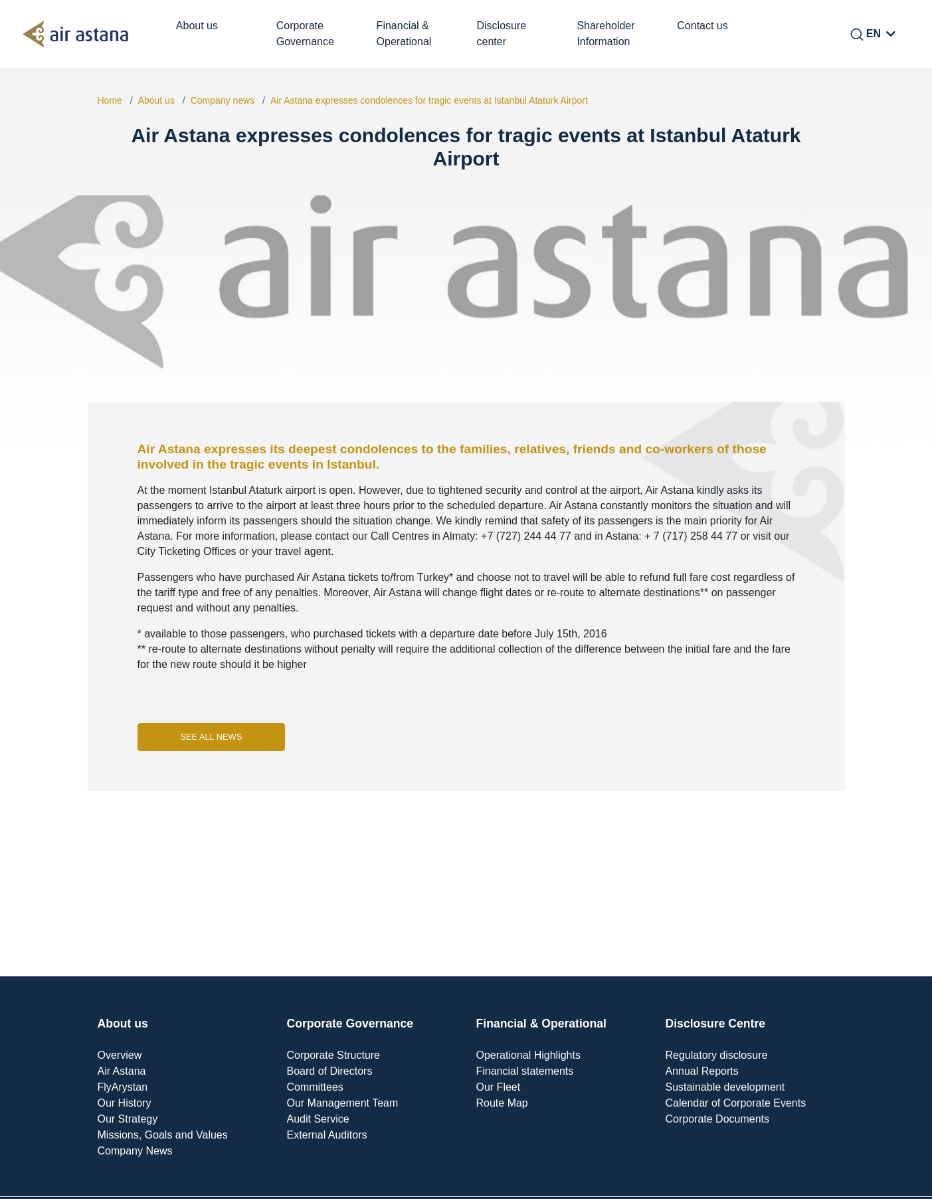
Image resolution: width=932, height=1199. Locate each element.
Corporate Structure (334, 1055)
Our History (124, 1103)
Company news (223, 100)
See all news (211, 737)
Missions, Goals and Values (163, 1135)
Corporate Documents (718, 1119)
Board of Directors (330, 1071)
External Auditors (327, 1135)
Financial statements (525, 1071)
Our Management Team (343, 1103)
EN (873, 33)
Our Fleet (498, 1087)
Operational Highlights (528, 1055)
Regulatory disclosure (717, 1055)
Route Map (502, 1103)
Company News (135, 1150)
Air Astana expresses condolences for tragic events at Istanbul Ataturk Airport (429, 100)
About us (156, 100)
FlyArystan (123, 1087)
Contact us (702, 25)
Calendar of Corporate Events (736, 1103)
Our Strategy (128, 1119)
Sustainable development (725, 1087)
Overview (120, 1055)
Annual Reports (702, 1071)
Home (110, 100)
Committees (315, 1087)
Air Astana (122, 1071)
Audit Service (318, 1119)
